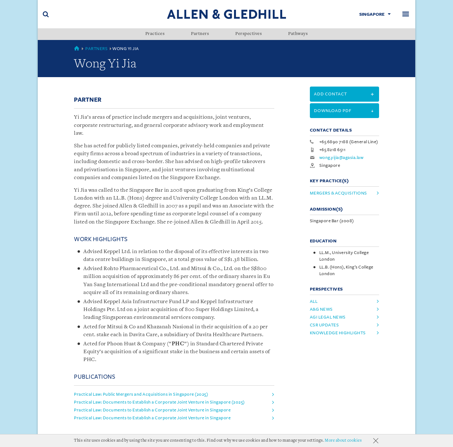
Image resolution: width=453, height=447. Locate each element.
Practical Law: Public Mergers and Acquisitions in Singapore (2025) (141, 394)
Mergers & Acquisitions (338, 193)
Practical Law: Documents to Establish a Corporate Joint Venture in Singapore (152, 410)
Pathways (298, 34)
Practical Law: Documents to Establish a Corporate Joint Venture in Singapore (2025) (159, 402)
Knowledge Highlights (338, 333)
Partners (200, 34)
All (314, 301)
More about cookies (343, 441)
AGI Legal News (328, 317)
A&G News (321, 309)
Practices (155, 34)
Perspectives (248, 34)
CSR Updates (324, 325)
